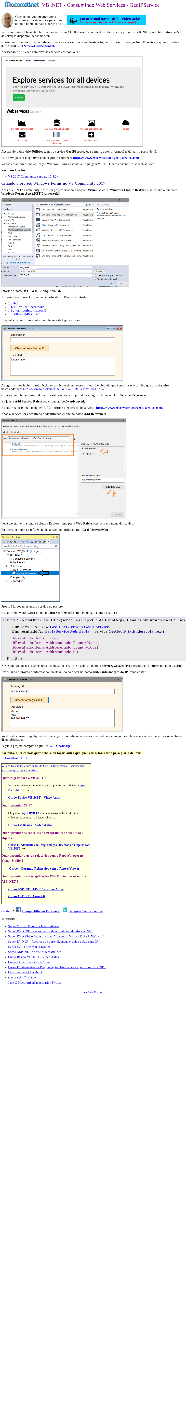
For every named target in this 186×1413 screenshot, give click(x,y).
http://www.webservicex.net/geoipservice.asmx (106, 157)
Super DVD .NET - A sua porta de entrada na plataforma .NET (50, 931)
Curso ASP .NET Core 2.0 (26, 896)
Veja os (6, 765)
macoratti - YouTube (22, 977)
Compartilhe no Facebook (41, 911)
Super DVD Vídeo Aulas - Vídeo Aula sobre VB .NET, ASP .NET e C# (56, 936)
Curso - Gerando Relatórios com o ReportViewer (43, 868)
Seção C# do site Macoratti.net (29, 946)
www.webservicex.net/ (39, 45)
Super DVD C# (30, 813)
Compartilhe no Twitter (86, 911)
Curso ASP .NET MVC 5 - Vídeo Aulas (36, 889)
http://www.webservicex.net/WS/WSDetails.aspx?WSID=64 (63, 389)
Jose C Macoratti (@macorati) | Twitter (34, 982)
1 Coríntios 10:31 (14, 758)
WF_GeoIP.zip (59, 746)
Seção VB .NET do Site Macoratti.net (33, 926)
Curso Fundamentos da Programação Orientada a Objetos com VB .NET (57, 967)
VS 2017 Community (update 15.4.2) (33, 176)
